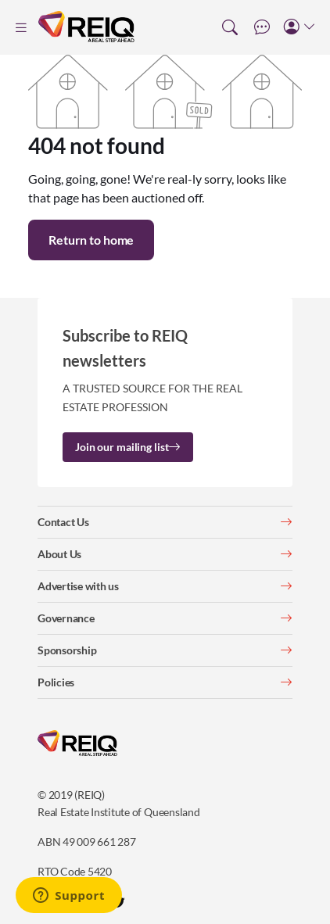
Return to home (91, 239)
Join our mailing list (128, 446)
